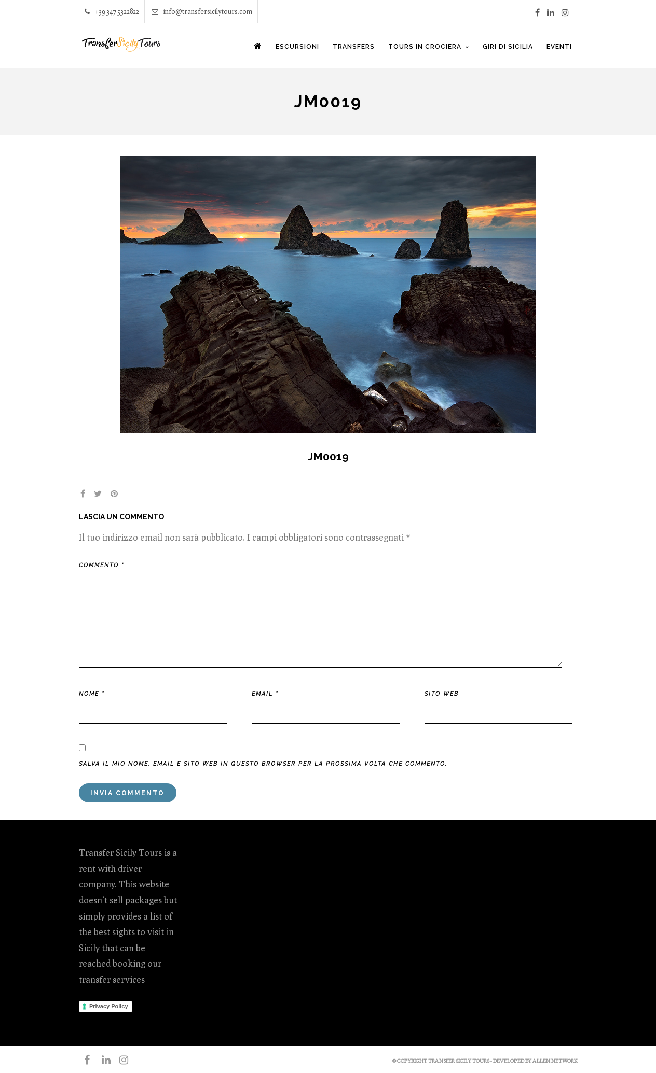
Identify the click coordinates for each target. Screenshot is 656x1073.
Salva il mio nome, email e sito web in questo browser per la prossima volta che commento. (263, 763)
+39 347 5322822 (112, 11)
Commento (101, 565)
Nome (91, 693)
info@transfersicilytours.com (202, 11)
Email (265, 693)
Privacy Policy (108, 1006)
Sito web (442, 693)
